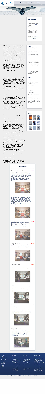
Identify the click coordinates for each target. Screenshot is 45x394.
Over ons (3, 381)
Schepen (26, 2)
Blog (38, 2)
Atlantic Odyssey (37, 372)
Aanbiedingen (32, 2)
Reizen (21, 2)
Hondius (36, 39)
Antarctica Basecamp (27, 374)
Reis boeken (34, 53)
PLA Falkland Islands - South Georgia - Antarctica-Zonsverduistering (39, 379)
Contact (41, 4)
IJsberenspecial (15, 382)
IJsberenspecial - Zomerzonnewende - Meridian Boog (16, 375)
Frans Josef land (15, 385)
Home (17, 2)
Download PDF (37, 51)
